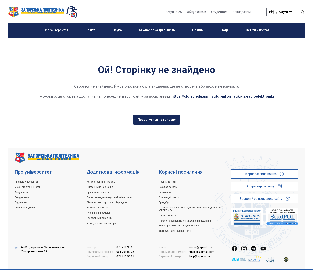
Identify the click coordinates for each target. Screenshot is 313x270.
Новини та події (168, 181)
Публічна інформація (99, 212)
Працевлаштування (98, 192)
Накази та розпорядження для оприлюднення (185, 220)
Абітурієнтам (22, 197)
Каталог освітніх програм (101, 181)
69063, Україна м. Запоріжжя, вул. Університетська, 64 (43, 249)
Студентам (21, 202)
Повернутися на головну (157, 120)
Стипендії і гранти (169, 197)
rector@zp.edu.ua (200, 247)
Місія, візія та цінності (27, 187)
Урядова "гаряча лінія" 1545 (175, 230)
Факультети (21, 192)
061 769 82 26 (125, 251)
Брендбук (164, 202)
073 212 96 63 (125, 247)
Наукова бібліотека (98, 207)
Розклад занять (168, 187)
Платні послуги (167, 215)
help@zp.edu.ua (199, 256)
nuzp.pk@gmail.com (201, 251)
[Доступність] (281, 12)
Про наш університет (26, 181)
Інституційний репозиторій (101, 223)
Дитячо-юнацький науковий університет (109, 197)
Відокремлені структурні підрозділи (107, 202)
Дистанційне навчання (100, 187)
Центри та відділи (25, 207)
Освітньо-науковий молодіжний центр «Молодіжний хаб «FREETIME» (191, 209)
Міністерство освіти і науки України (179, 225)
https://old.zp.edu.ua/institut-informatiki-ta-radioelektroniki (223, 96)
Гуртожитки (165, 192)
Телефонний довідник (99, 218)
